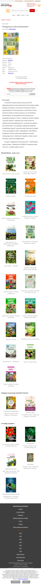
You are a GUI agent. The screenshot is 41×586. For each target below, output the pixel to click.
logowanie (37, 1)
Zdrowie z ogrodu (11, 339)
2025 (20, 536)
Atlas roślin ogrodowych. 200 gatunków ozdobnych (11, 472)
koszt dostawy (18, 1)
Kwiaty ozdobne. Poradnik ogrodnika (10, 385)
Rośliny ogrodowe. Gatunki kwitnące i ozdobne (30, 217)
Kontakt (20, 524)
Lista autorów (20, 560)
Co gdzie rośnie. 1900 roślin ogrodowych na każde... (30, 467)
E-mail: (8, 94)
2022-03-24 (11, 73)
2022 (20, 545)
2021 (20, 548)
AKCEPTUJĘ (15, 582)
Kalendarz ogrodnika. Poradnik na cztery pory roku (30, 291)
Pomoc (20, 521)
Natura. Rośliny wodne (30, 362)
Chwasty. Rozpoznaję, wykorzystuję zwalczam (30, 268)
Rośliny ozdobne (11, 196)
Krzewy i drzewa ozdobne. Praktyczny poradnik (30, 316)
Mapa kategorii (20, 554)
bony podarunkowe (29, 1)
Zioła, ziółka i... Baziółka (11, 266)
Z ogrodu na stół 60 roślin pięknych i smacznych (11, 414)
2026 (20, 533)
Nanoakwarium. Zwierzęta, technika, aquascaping (11, 497)
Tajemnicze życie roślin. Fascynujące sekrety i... (30, 172)
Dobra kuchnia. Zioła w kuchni (11, 174)
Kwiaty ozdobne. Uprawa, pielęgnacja (11, 292)
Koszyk (20, 509)
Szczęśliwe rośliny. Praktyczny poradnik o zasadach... (30, 415)
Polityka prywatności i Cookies (20, 518)
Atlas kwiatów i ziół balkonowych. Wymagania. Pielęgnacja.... (11, 244)
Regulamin (20, 515)
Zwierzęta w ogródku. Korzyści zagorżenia (11, 316)
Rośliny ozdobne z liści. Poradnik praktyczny (30, 446)
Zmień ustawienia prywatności (20, 527)
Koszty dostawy (21, 512)
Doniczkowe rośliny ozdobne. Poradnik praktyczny (11, 445)
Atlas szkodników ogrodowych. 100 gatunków (11, 219)
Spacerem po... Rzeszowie (11, 361)
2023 (20, 542)
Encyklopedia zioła (30, 196)
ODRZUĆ (26, 582)
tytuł (28, 15)
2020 (20, 551)
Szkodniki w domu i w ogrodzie (30, 339)
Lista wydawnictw (20, 557)
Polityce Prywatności (23, 579)
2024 (20, 539)
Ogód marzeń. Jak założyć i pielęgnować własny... (30, 242)
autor (23, 15)
